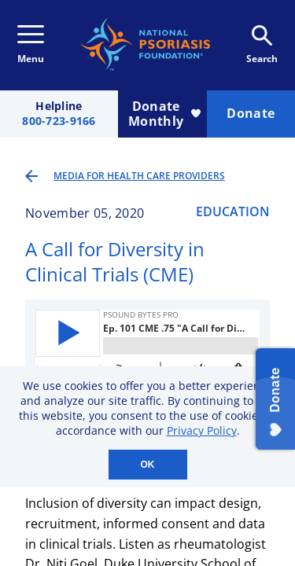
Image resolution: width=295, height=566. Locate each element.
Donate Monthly (164, 113)
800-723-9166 (58, 121)
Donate (251, 113)
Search (262, 45)
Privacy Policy (202, 430)
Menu (30, 45)
